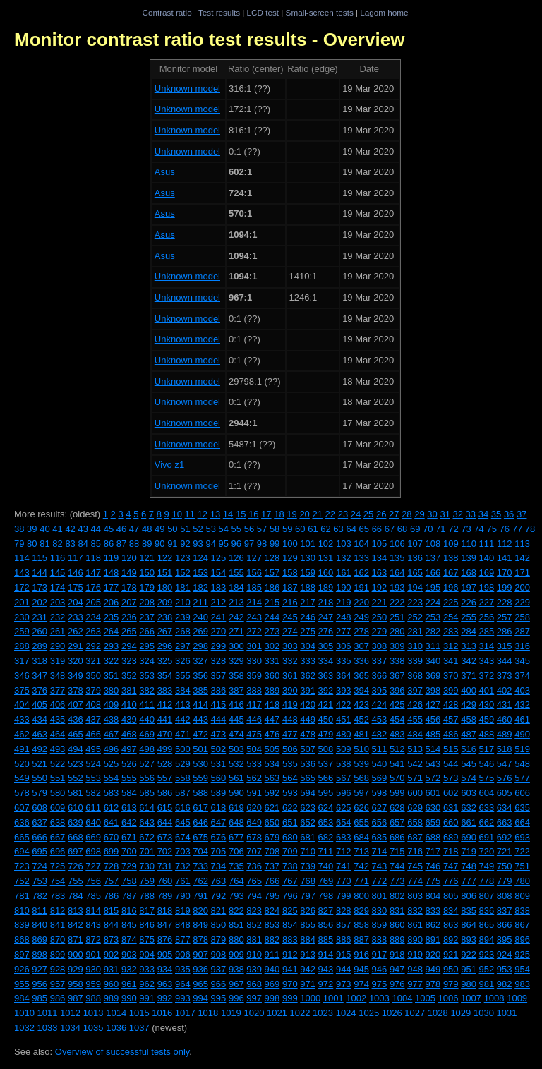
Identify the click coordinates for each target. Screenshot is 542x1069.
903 (129, 954)
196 (451, 587)
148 (111, 572)
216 (290, 602)
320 (75, 661)
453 (379, 719)
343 (487, 661)
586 (165, 792)
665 (22, 837)
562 (254, 778)
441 (165, 719)
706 (236, 851)
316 (522, 646)
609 (58, 807)
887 (361, 939)
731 (165, 866)
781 (22, 895)
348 (58, 675)
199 (504, 587)
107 (415, 543)
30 (432, 514)
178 (129, 587)
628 (397, 807)
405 (39, 704)
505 (272, 749)
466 (93, 734)
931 (111, 969)
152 (183, 572)
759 (147, 881)
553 (93, 778)
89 (147, 543)
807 (487, 895)
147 (93, 572)
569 (379, 778)
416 (236, 704)
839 (22, 924)
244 (272, 617)
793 (236, 895)
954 (522, 969)
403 (522, 690)
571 (415, 778)
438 (111, 719)
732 (183, 866)
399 (451, 690)
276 (326, 631)
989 (111, 998)
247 (326, 617)
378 (75, 690)
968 (254, 984)
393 (343, 690)
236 (129, 617)
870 (58, 939)
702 (165, 851)
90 (159, 543)
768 (307, 881)
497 (129, 749)
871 (75, 939)
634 (504, 807)
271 (236, 631)
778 (487, 881)
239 (183, 617)
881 (254, 939)
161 (343, 572)
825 (290, 910)
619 (236, 807)
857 (343, 924)
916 (361, 954)
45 (109, 529)
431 (504, 704)
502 (219, 749)
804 (433, 895)
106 (397, 543)
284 (468, 631)
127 (254, 557)
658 (415, 822)
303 (290, 646)
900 (75, 954)
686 (397, 837)
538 (343, 764)
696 (58, 851)
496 (111, 749)
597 (361, 792)
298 (200, 646)
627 (379, 807)
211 (200, 602)
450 (326, 719)
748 (468, 866)
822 (236, 910)
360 (272, 675)
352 (129, 675)
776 (451, 881)
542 (415, 764)
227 (487, 602)
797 (307, 895)
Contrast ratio (166, 12)
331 (272, 661)
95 (224, 543)
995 (219, 998)
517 (487, 749)
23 (343, 514)
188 (307, 587)
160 (326, 572)
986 (58, 998)
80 (32, 543)
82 (57, 543)
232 (58, 617)
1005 (425, 998)
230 (22, 617)
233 (75, 617)
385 (200, 690)
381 (129, 690)
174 (58, 587)
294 (129, 646)
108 (433, 543)
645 (183, 822)
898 (39, 954)
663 (504, 822)
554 (111, 778)
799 (343, 895)
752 (22, 881)
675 (200, 837)
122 (165, 557)
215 (272, 602)
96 (236, 543)
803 (415, 895)
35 (496, 514)
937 (219, 969)
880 (236, 939)
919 (415, 954)
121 (147, 557)
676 (219, 837)
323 (129, 661)
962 (147, 984)
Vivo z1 (169, 464)
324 (147, 661)
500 (183, 749)
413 (183, 704)
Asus (165, 172)
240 (200, 617)
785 (93, 895)
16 (253, 514)
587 (183, 792)
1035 (93, 1027)
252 (415, 617)
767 (290, 881)
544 (451, 764)
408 (93, 704)
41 (57, 529)
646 (200, 822)
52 (198, 529)
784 (75, 895)
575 (487, 778)
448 (290, 719)
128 (272, 557)
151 (165, 572)
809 (522, 895)
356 (200, 675)
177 (111, 587)
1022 (300, 1013)
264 (111, 631)
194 (415, 587)
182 (200, 587)
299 (219, 646)
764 (236, 881)
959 (93, 984)
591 (254, 792)
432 (522, 704)
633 (487, 807)
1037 (139, 1027)
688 (433, 837)
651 (290, 822)
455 (415, 719)
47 (134, 529)
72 (453, 529)
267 (165, 631)
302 (272, 646)
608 (39, 807)
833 (433, 910)
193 (397, 587)
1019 (231, 1013)
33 (471, 514)
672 (147, 837)
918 (397, 954)
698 (93, 851)
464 (58, 734)
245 (290, 617)
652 (307, 822)
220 (361, 602)
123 (183, 557)
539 (361, 764)
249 (361, 617)
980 (468, 984)
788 (147, 895)
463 (39, 734)
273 (272, 631)
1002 (356, 998)
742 (361, 866)
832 (415, 910)
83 (70, 543)
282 (433, 631)
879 (219, 939)
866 (504, 924)
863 (451, 924)
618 (219, 807)
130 (307, 557)
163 (379, 572)
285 (487, 631)
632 (468, 807)
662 (487, 822)
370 (451, 675)
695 (39, 851)
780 (522, 881)
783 (58, 895)
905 (165, 954)
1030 (484, 1013)
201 (22, 602)
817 (147, 910)
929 (75, 969)
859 (379, 924)
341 (451, 661)
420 (307, 704)
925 (522, 954)
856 (326, 924)
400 (468, 690)
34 (483, 514)
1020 (253, 1013)
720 (487, 851)
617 (200, 807)
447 (272, 719)
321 (93, 661)
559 (200, 778)
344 (504, 661)
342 (468, 661)
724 (39, 866)
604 (487, 792)
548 (522, 764)
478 (307, 734)
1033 (47, 1027)
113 (522, 543)
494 (75, 749)
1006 (448, 998)
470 (165, 734)
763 (219, 881)
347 (39, 675)
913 (307, 954)
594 (307, 792)
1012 (70, 1013)
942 (307, 969)
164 (397, 572)
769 (326, 881)
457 (451, 719)
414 (200, 704)
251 (397, 617)
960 (111, 984)
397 (415, 690)
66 (377, 529)
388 (254, 690)
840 (39, 924)
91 (172, 543)
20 (304, 514)
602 (451, 792)
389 (272, 690)
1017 (185, 1013)
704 (200, 851)
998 (272, 998)
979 (451, 984)
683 (343, 837)
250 (379, 617)
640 (93, 822)
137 (433, 557)
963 (165, 984)
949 (433, 969)
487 (468, 734)
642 (129, 822)
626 (361, 807)
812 (58, 910)
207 (129, 602)
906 (183, 954)
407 (75, 704)
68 (402, 529)
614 (147, 807)
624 (326, 807)
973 (343, 984)
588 (200, 792)
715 (397, 851)
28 (406, 514)
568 (361, 778)
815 (111, 910)
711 (326, 851)
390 (290, 690)
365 (361, 675)
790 (183, 895)
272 (254, 631)
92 (185, 543)
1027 (414, 1013)
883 (290, 939)
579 (39, 792)
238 (165, 617)
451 (343, 719)
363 (326, 675)
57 (262, 529)
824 (272, 910)
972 (326, 984)
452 (361, 719)
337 (379, 661)
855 (307, 924)
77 (517, 529)
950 (451, 969)
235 (111, 617)
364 (343, 675)
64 (351, 529)
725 (58, 866)
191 (361, 587)
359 (254, 675)
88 (134, 543)
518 (504, 749)
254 (451, 617)
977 (415, 984)
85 (96, 543)
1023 (323, 1013)
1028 (438, 1013)
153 (200, 572)
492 (39, 749)
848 (183, 924)
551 (58, 778)
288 (22, 646)
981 (487, 984)
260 (39, 631)
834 (451, 910)
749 (487, 866)
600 (415, 792)
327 (200, 661)
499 (165, 749)
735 (236, 866)
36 (509, 514)
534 (272, 764)
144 (39, 572)
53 (210, 529)
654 (343, 822)
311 (433, 646)
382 (147, 690)
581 (75, 792)
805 (451, 895)
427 (433, 704)
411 (147, 704)
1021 (277, 1013)
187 (290, 587)
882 (272, 939)
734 (219, 866)
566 (326, 778)
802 (397, 895)
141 (504, 557)
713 (361, 851)
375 (22, 690)
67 (390, 529)
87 (121, 543)
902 (111, 954)
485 (433, 734)
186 (272, 587)
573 (451, 778)
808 (504, 895)
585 (147, 792)
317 (22, 661)
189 (326, 587)
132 (343, 557)
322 (111, 661)
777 (468, 881)
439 (129, 719)
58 (274, 529)
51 (185, 529)
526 (129, 764)
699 (111, 851)
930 (93, 969)
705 (219, 851)
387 (236, 690)
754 (58, 881)
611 (93, 807)
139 (468, 557)
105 (379, 543)
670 (111, 837)
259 (22, 631)
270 (219, 631)
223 (415, 602)
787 (129, 895)
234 (93, 617)
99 (274, 543)
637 (39, 822)
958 (75, 984)
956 (39, 984)
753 (39, 881)
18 (279, 514)
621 (272, 807)
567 (343, 778)
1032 (24, 1027)
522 (58, 764)
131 (326, 557)
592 (272, 792)
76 (505, 529)
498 (147, 749)
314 (487, 646)
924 (504, 954)
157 (272, 572)
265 (129, 631)
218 (326, 602)
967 (236, 984)
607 (22, 807)
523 (75, 764)
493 (58, 749)
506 (290, 749)
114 (22, 557)
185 (254, 587)
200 (522, 587)
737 (272, 866)
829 (361, 910)
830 (379, 910)
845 (129, 924)
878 (200, 939)
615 (165, 807)
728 (111, 866)
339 (415, 661)
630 (433, 807)
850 (219, 924)
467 (111, 734)
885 (326, 939)
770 (343, 881)
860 (397, 924)
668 (75, 837)
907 (200, 954)
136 (415, 557)
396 (397, 690)
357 (219, 675)
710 (307, 851)
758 (129, 881)
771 (361, 881)
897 (22, 954)
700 (129, 851)
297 (183, 646)
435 (58, 719)
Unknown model (187, 88)
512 (397, 749)
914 (326, 954)
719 (468, 851)
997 (254, 998)
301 (254, 646)
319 (58, 661)
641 (111, 822)
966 (219, 984)
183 (219, 587)
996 (236, 998)
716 (415, 851)
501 (200, 749)
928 (58, 969)
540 (379, 764)
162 (361, 572)
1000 (310, 998)
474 (236, 734)
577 (522, 778)
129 (290, 557)
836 (487, 910)
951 (468, 969)
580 (58, 792)
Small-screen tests (320, 12)
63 (338, 529)
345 (522, 661)
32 (458, 514)
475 (254, 734)
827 (326, 910)
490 (522, 734)
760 (165, 881)
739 (307, 866)
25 (368, 514)
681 (307, 837)
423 (361, 704)
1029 (460, 1013)
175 (75, 587)
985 (39, 998)
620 (254, 807)
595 (326, 792)
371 (468, 675)
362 (307, 675)
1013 (93, 1013)
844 (111, 924)
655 (361, 822)
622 (290, 807)
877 (183, 939)
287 (522, 631)
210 (183, 602)
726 (75, 866)
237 (147, 617)
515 (451, 749)
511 (379, 749)
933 (147, 969)
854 (290, 924)
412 (165, 704)
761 (183, 881)
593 (290, 792)
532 (236, 764)
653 (326, 822)
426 (415, 704)
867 (522, 924)
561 (236, 778)
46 (121, 529)
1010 (24, 1013)
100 (290, 543)
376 (39, 690)
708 (272, 851)
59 (287, 529)
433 (22, 719)
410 (129, 704)
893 (468, 939)
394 (361, 690)
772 (379, 881)
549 (22, 778)
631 (451, 807)
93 (198, 543)
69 (415, 529)
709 (290, 851)
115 (39, 557)
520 (22, 764)
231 (39, 617)
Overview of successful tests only (122, 1051)
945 (361, 969)
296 (165, 646)
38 (19, 529)
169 (487, 572)
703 (183, 851)
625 (343, 807)
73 (466, 529)
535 (290, 764)
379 (93, 690)
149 (129, 572)
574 (468, 778)
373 (504, 675)
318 (39, 661)
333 (307, 661)
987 (75, 998)
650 (272, 822)
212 (219, 602)
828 (343, 910)
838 (522, 910)
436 (75, 719)
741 (343, 866)
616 (183, 807)
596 (343, 792)
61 (313, 529)
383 (165, 690)
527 (147, 764)
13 (215, 514)
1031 (506, 1013)
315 (504, 646)
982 (504, 984)
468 (129, 734)
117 (75, 557)
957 (58, 984)
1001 (333, 998)
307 (361, 646)
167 (451, 572)
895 (504, 939)
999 (290, 998)
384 (183, 690)
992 (165, 998)
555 (129, 778)
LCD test (263, 12)
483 (397, 734)
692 (504, 837)
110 (468, 543)
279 (379, 631)
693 (522, 837)
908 (219, 954)
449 (307, 719)
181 (183, 587)
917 (379, 954)
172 (22, 587)
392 (326, 690)
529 (183, 764)
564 (290, 778)
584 (129, 792)
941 (290, 969)
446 (254, 719)
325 (165, 661)
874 (129, 939)
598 (379, 792)
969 (272, 984)
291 (75, 646)
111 (487, 543)
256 (487, 617)
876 (165, 939)
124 (200, 557)
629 (415, 807)
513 (415, 749)
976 (397, 984)
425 (397, 704)
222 (397, 602)
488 (487, 734)
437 (93, 719)
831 (397, 910)
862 (433, 924)
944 (343, 969)
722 (522, 851)
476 (272, 734)
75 (491, 529)
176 (93, 587)
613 (129, 807)
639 (75, 822)
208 (147, 602)
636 (22, 822)
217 (307, 602)
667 (58, 837)
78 (530, 529)
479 (326, 734)
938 (236, 969)
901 (93, 954)
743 (379, 866)
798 (326, 895)
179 (147, 587)
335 (343, 661)
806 (468, 895)
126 (236, 557)
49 (159, 529)
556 (147, 778)
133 (361, 557)
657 (397, 822)
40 (44, 529)
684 (361, 837)
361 (290, 675)
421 (326, 704)
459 (487, 719)
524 (93, 764)
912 (290, 954)
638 (58, 822)
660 (451, 822)
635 (522, 807)
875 (147, 939)
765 (254, 881)
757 (111, 881)
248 (343, 617)
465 (75, 734)
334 (326, 661)
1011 (47, 1013)
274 (290, 631)
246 (307, 617)
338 (397, 661)
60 (300, 529)
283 (451, 631)
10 (176, 514)
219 (343, 602)
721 (504, 851)
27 (394, 514)
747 (451, 866)
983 (522, 984)
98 (262, 543)
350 (93, 675)
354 (165, 675)
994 (200, 998)
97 (249, 543)
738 (290, 866)
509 (343, 749)
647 (219, 822)
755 (75, 881)
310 (415, 646)
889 (397, 939)
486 (451, 734)
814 (93, 910)
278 (361, 631)
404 (22, 704)
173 (39, 587)
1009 (517, 998)
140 (487, 557)
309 (397, 646)
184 (236, 587)
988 (93, 998)
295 (147, 646)
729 (129, 866)
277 (343, 631)
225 (451, 602)
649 (254, 822)
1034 (70, 1027)
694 (22, 851)
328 (219, 661)
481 (361, 734)
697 (75, 851)
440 (147, 719)
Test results (219, 12)
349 (75, 675)
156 (254, 572)
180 (165, 587)
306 (343, 646)
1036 (116, 1027)
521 (39, 764)
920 (433, 954)
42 (70, 529)
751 (522, 866)
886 (343, 939)
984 (22, 998)
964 (183, 984)
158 (290, 572)
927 (39, 969)
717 (433, 851)
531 (219, 764)
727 (93, 866)
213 (236, 602)
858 (361, 924)
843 (93, 924)
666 (39, 837)
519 (522, 749)
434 (39, 719)
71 (440, 529)
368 (415, 675)
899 (58, 954)
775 (433, 881)
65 (364, 529)
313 (468, 646)
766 (272, 881)
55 (236, 529)
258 (522, 617)
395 (379, 690)
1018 (208, 1013)
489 (504, 734)
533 (254, 764)
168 (468, 572)
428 (451, 704)
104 (361, 543)
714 (379, 851)
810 (22, 910)
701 (147, 851)
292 (93, 646)
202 (39, 602)
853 (272, 924)
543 (433, 764)
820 (200, 910)
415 (219, 704)
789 (165, 895)
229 (522, 602)
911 (272, 954)
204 (75, 602)
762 (200, 881)
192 (379, 587)
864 (468, 924)
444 (219, 719)
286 (504, 631)
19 (291, 514)
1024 (346, 1013)
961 (129, 984)
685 (379, 837)
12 (202, 514)
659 (433, 822)
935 (183, 969)
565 (307, 778)
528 (165, 764)
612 (111, 807)
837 (504, 910)
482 (379, 734)
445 (236, 719)
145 (58, 572)
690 (468, 837)
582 (93, 792)
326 (183, 661)
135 (397, 557)
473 (219, 734)
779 (504, 881)
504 (254, 749)
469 (147, 734)
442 (183, 719)
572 (433, 778)
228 (504, 602)
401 (487, 690)
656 (379, 822)
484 (415, 734)
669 (93, 837)
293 (111, 646)
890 (415, 939)
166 (433, 572)
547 (504, 764)
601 (433, 792)
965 (200, 984)
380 (111, 690)
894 (487, 939)
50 (172, 529)
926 (22, 969)
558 (183, 778)
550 (39, 778)
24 (356, 514)
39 (32, 529)
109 (451, 543)
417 (254, 704)
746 (433, 866)
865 (487, 924)
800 (361, 895)
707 (254, 851)
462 (22, 734)
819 (183, 910)
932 (129, 969)
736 (254, 866)
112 (504, 543)
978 (433, 984)
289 (39, 646)
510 (361, 749)
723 (22, 866)
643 (147, 822)
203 (58, 602)
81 (44, 543)
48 (147, 529)
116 (58, 557)
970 (290, 984)
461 (522, 719)
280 (397, 631)
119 (111, 557)
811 (39, 910)
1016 (162, 1013)
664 (522, 822)
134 (379, 557)
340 (433, 661)
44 (96, 529)
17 (266, 514)
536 (307, 764)
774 (415, 881)
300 (236, 646)
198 (487, 587)
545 (468, 764)
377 (58, 690)
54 (224, 529)
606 (522, 792)
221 (379, 602)
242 (236, 617)
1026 (392, 1013)
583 (111, 792)
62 (325, 529)
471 (183, 734)
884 (307, 939)
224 (433, 602)
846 (147, 924)
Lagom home (384, 12)
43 (83, 529)
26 (381, 514)
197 (468, 587)
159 (307, 572)
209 (165, 602)
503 (236, 749)
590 (236, 792)
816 (129, 910)
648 (236, 822)
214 (254, 602)
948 (415, 969)
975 (379, 984)
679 (272, 837)
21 (317, 514)
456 (433, 719)
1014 (116, 1013)
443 (200, 719)
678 (254, 837)
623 (307, 807)
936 (200, 969)
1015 (139, 1013)
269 (200, 631)
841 (58, 924)
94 (210, 543)
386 (219, 690)
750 (504, 866)
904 (147, 954)
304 (307, 646)
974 (361, 984)
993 (183, 998)
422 (343, 704)
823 (254, 910)
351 (111, 675)
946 (379, 969)
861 (415, 924)
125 (219, 557)
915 (343, 954)
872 (93, 939)
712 (343, 851)
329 (236, 661)
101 (307, 543)
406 (58, 704)
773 (397, 881)
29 (419, 514)
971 (307, 984)
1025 (369, 1013)
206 (111, 602)
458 (468, 719)
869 (39, 939)
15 (241, 514)
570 (397, 778)
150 (147, 572)
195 (433, 587)
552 (75, 778)
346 (22, 675)
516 (468, 749)
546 (487, 764)
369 (433, 675)
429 (468, 704)
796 (290, 895)
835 (468, 910)
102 (326, 543)
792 (219, 895)
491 (22, 749)
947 (397, 969)
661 (468, 822)
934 (165, 969)
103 (343, 543)
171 (522, 572)
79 (19, 543)
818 (165, 910)
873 (111, 939)
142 (522, 557)
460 (504, 719)
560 (219, 778)
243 (254, 617)
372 (487, 675)
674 (183, 837)
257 (504, 617)
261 (58, 631)
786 (111, 895)
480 (343, 734)
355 (183, 675)
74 (478, 529)
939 (254, 969)
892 (451, 939)
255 (468, 617)
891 (433, 939)
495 (93, 749)
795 (272, 895)
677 (236, 837)
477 (290, 734)
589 (219, 792)
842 (75, 924)
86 (109, 543)
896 (522, 939)
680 (290, 837)
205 (93, 602)
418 (272, 704)
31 (445, 514)
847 (165, 924)
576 (504, 778)
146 (75, 572)
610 (75, 807)
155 (236, 572)
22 (330, 514)
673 (165, 837)
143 (22, 572)
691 (487, 837)
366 (379, 675)
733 (200, 866)
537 (326, 764)
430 (487, 704)
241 (219, 617)
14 (228, 514)
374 (522, 675)
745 (415, 866)
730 (147, 866)
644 (165, 822)
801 (379, 895)
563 (272, 778)
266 (147, 631)
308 (379, 646)
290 (58, 646)
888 (379, 939)
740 (326, 866)
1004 (402, 998)
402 (504, 690)
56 (249, 529)
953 (504, 969)
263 (93, 631)
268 (183, 631)
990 (129, 998)
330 (254, 661)
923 (487, 954)
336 (361, 661)
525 (111, 764)
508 (326, 749)
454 (397, 719)
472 (200, 734)
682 (326, 837)
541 (397, 764)
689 (451, 837)
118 (93, 557)
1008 (494, 998)
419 (290, 704)
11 (190, 514)
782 (39, 895)
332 (290, 661)
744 (397, 866)
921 (451, 954)
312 (451, 646)
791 (200, 895)
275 (307, 631)
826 (307, 910)
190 (343, 587)
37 (521, 514)
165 (415, 572)
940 (272, 969)
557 (165, 778)
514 (433, 749)
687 (415, 837)
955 (22, 984)
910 (254, 954)
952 (487, 969)
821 (219, 910)
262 (75, 631)
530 (200, 764)
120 (129, 557)
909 (236, 954)
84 (83, 543)
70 (428, 529)
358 (236, 675)
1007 (471, 998)
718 (451, 851)
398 (433, 690)
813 (75, 910)
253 (433, 617)
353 (147, 675)
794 (254, 895)
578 (22, 792)
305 (326, 646)
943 (326, 969)
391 (307, 690)
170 (504, 572)
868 (22, 939)
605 (504, 792)
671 (129, 837)
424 (379, 704)
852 (254, 924)
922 (468, 954)
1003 (379, 998)
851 (236, 924)
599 (397, 792)
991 (147, 998)
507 (307, 749)
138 (451, 557)
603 (468, 792)
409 (111, 704)
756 (93, 881)
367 (397, 675)
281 (415, 631)
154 (219, 572)
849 (200, 924)
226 (468, 602)
